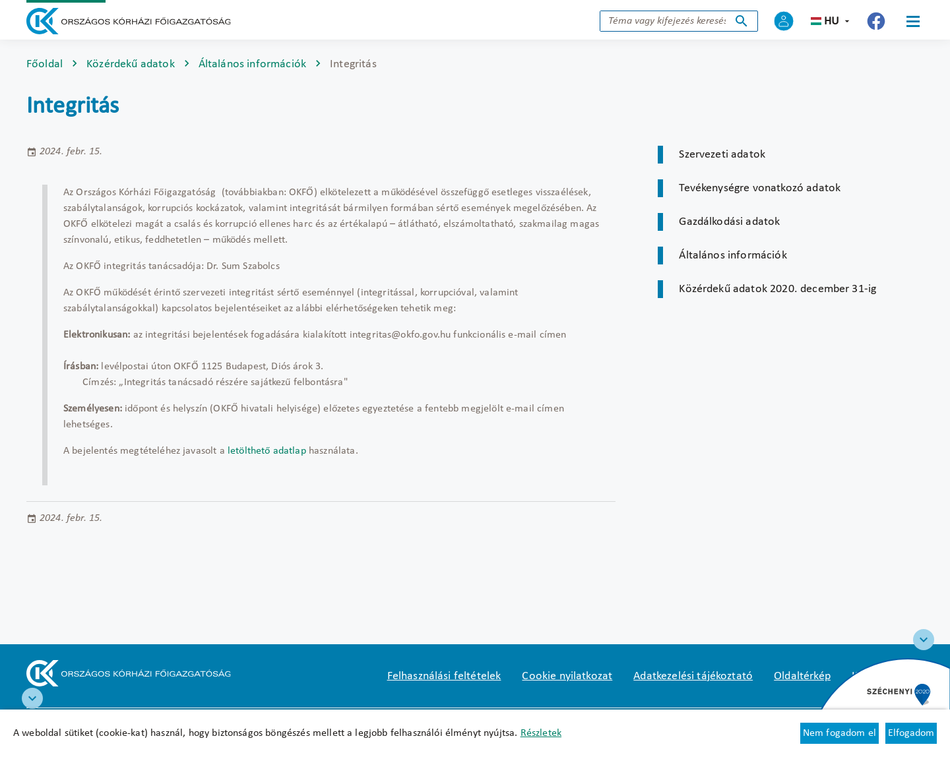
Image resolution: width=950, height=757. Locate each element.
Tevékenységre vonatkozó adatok (759, 188)
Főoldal (44, 64)
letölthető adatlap (267, 451)
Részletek (541, 733)
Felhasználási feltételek (444, 676)
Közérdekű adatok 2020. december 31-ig (777, 289)
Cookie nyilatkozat (567, 676)
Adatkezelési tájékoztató (693, 676)
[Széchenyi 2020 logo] (923, 639)
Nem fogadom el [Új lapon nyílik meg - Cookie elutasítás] (839, 733)
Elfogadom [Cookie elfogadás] (911, 733)
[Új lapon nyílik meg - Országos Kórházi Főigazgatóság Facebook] (876, 21)
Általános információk (252, 64)
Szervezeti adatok (722, 154)
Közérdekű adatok (130, 64)
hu (831, 21)
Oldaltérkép (802, 676)
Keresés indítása (741, 21)
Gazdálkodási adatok (729, 222)
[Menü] (913, 21)
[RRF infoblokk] (32, 698)
